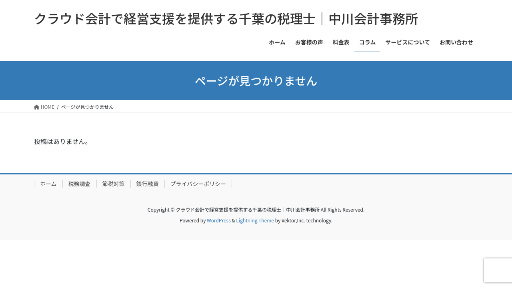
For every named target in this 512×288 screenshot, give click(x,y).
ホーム (48, 184)
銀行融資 (147, 184)
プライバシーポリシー (198, 184)
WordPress (219, 220)
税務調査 (79, 184)
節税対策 (113, 184)
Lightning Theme (255, 220)
